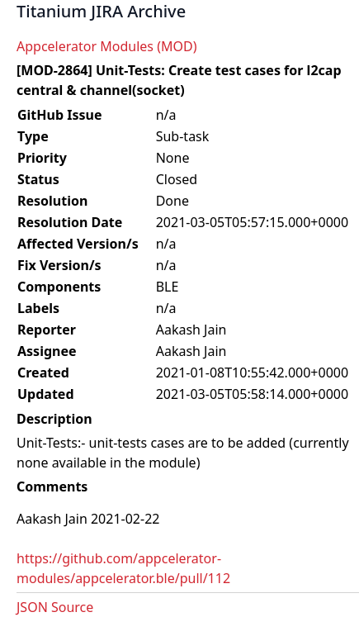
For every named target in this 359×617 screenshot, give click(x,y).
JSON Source (55, 607)
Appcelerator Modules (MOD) (106, 46)
